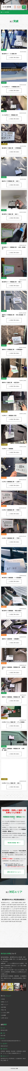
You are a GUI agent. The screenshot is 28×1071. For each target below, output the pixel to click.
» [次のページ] (21, 795)
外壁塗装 (4, 49)
